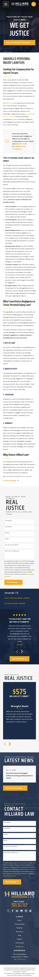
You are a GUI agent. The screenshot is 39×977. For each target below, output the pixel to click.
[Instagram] (26, 911)
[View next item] (22, 651)
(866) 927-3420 (21, 144)
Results (19, 939)
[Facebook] (13, 911)
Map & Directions (19, 960)
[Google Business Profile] (30, 911)
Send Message (13, 582)
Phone (7, 533)
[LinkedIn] (17, 911)
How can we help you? (12, 551)
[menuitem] (19, 598)
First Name (8, 521)
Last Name (8, 527)
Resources (19, 932)
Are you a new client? (12, 545)
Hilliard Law (9, 103)
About (19, 920)
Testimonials (19, 943)
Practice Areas (19, 924)
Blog (19, 935)
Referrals (19, 928)
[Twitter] (8, 911)
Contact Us (19, 947)
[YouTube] (22, 911)
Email (7, 539)
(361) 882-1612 (19, 906)
